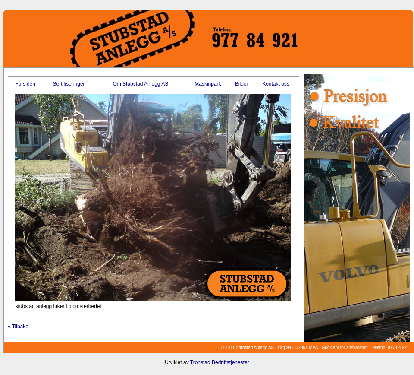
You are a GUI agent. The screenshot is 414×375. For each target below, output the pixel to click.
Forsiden (25, 84)
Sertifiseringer (69, 84)
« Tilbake (18, 327)
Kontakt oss (275, 84)
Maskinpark (207, 84)
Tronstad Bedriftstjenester (219, 362)
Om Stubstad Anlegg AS (140, 84)
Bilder (241, 84)
